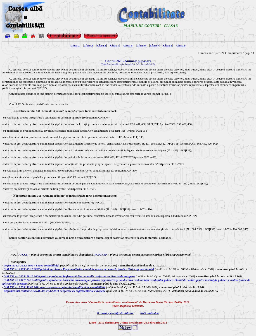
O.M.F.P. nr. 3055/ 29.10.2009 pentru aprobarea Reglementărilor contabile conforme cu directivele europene (69, 276)
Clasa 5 (128, 45)
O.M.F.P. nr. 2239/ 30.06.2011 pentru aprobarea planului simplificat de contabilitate (54, 287)
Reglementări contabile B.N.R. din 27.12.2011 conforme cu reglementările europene (55, 290)
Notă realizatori (149, 313)
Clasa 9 (180, 45)
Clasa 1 (75, 45)
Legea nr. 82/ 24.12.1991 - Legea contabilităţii (31, 265)
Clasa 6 (141, 45)
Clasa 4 (114, 45)
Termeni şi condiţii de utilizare (115, 313)
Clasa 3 (101, 45)
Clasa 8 (167, 45)
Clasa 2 (88, 45)
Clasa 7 (154, 45)
